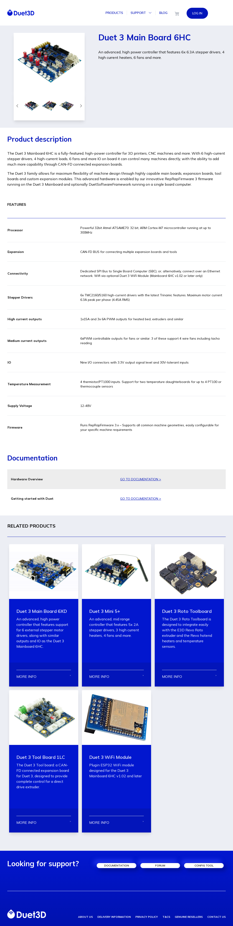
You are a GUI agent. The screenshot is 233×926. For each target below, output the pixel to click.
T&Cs (166, 916)
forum (160, 865)
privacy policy (146, 916)
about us (85, 916)
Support (141, 13)
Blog (163, 13)
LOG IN (197, 13)
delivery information (114, 916)
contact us (216, 916)
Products (114, 13)
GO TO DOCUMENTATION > (140, 479)
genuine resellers (189, 916)
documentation (116, 865)
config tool (204, 865)
